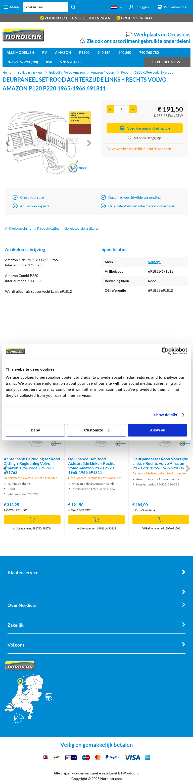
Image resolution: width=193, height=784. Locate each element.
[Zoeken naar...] (73, 7)
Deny (35, 430)
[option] (48, 143)
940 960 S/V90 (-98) (22, 62)
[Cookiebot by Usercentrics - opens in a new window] (165, 351)
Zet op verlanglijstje (145, 138)
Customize (96, 430)
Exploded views (167, 62)
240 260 (124, 52)
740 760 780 (149, 52)
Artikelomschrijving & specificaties (32, 228)
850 (49, 62)
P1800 (84, 52)
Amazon (63, 52)
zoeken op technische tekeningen (75, 18)
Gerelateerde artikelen (81, 228)
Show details (165, 415)
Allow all (157, 430)
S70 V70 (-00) (70, 62)
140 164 (104, 52)
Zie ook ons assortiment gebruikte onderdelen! (138, 41)
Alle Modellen (20, 52)
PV (44, 52)
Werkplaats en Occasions (162, 34)
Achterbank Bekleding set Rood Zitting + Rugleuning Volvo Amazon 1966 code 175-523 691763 (32, 465)
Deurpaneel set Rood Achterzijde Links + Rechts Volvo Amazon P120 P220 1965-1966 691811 (91, 465)
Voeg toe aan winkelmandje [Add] (144, 128)
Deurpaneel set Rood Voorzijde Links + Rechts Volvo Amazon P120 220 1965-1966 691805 (160, 463)
